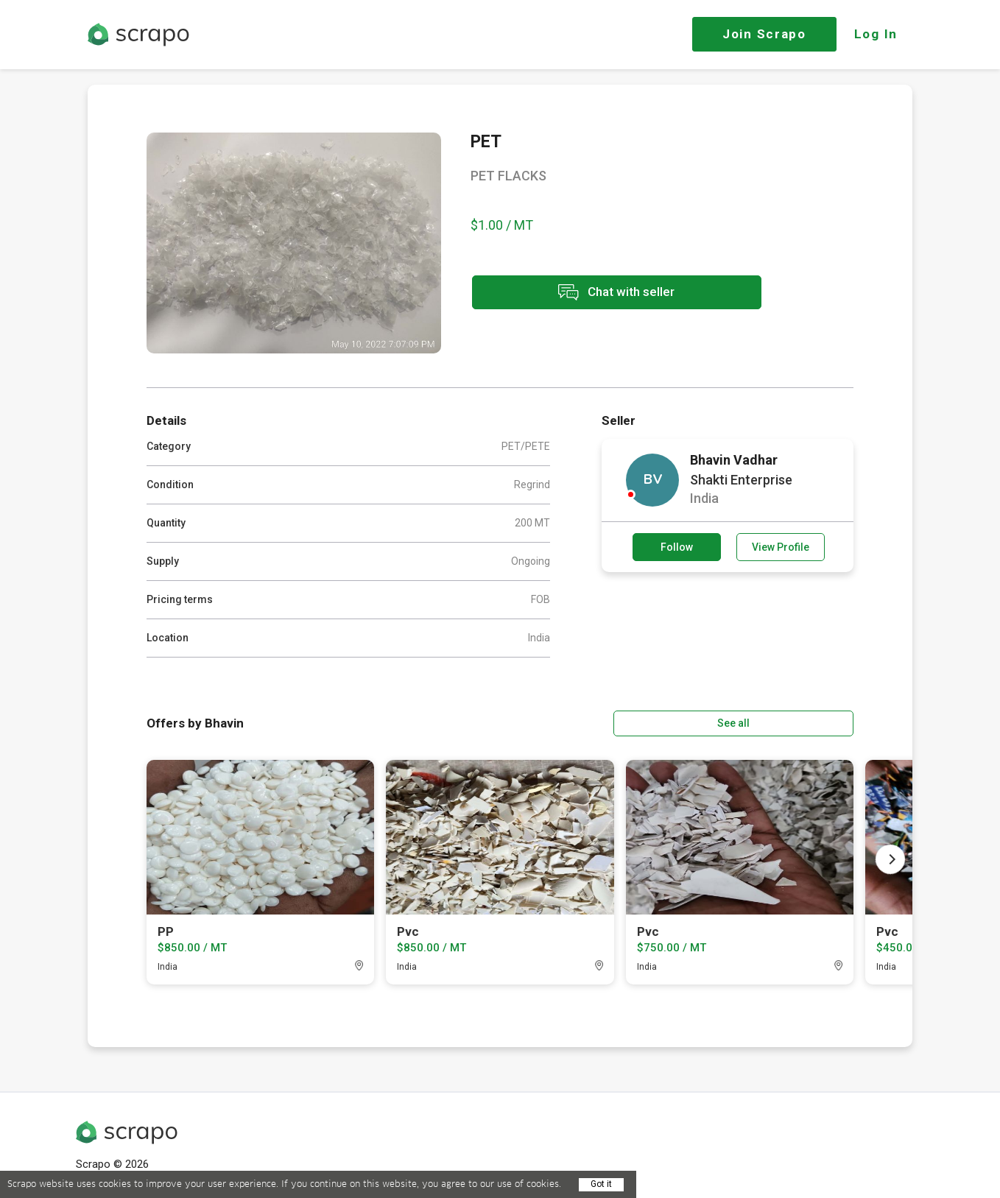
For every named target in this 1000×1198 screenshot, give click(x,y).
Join (764, 34)
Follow (677, 547)
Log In (876, 34)
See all (811, 722)
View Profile (780, 547)
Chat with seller (601, 293)
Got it (601, 1184)
